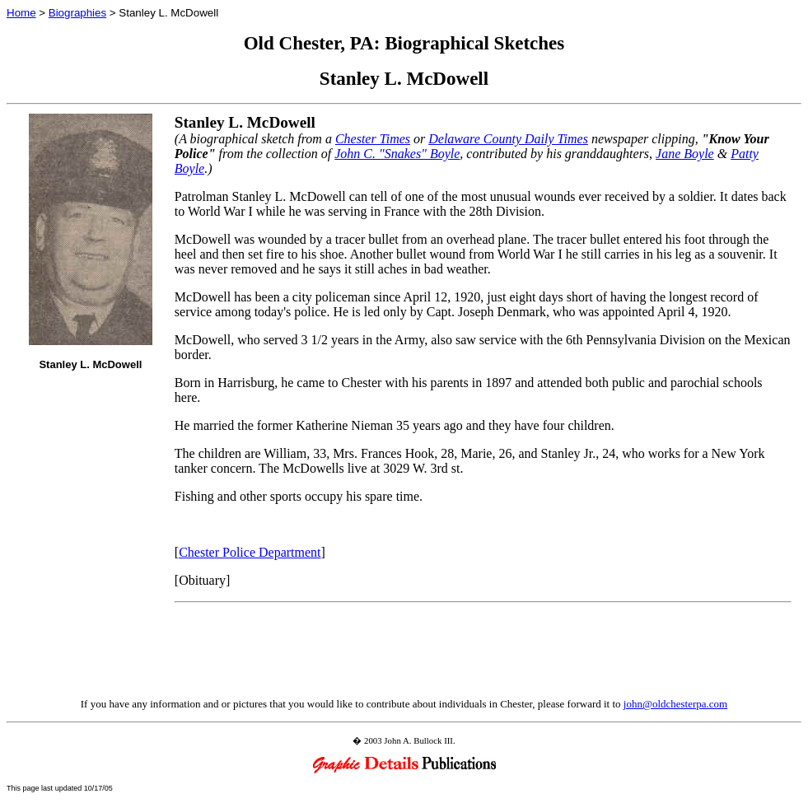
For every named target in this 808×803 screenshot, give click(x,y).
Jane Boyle (685, 154)
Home (21, 13)
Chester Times (372, 139)
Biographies (77, 13)
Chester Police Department (249, 552)
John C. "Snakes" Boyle (397, 154)
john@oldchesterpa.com (675, 704)
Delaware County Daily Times (508, 139)
